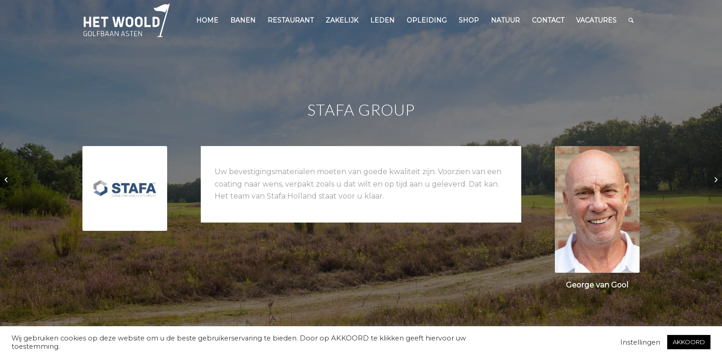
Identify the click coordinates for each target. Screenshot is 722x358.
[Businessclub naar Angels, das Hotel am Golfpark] (7, 179)
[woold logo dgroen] (126, 20)
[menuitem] (207, 20)
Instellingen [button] (640, 342)
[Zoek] (631, 20)
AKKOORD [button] (689, 342)
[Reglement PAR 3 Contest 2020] (715, 179)
